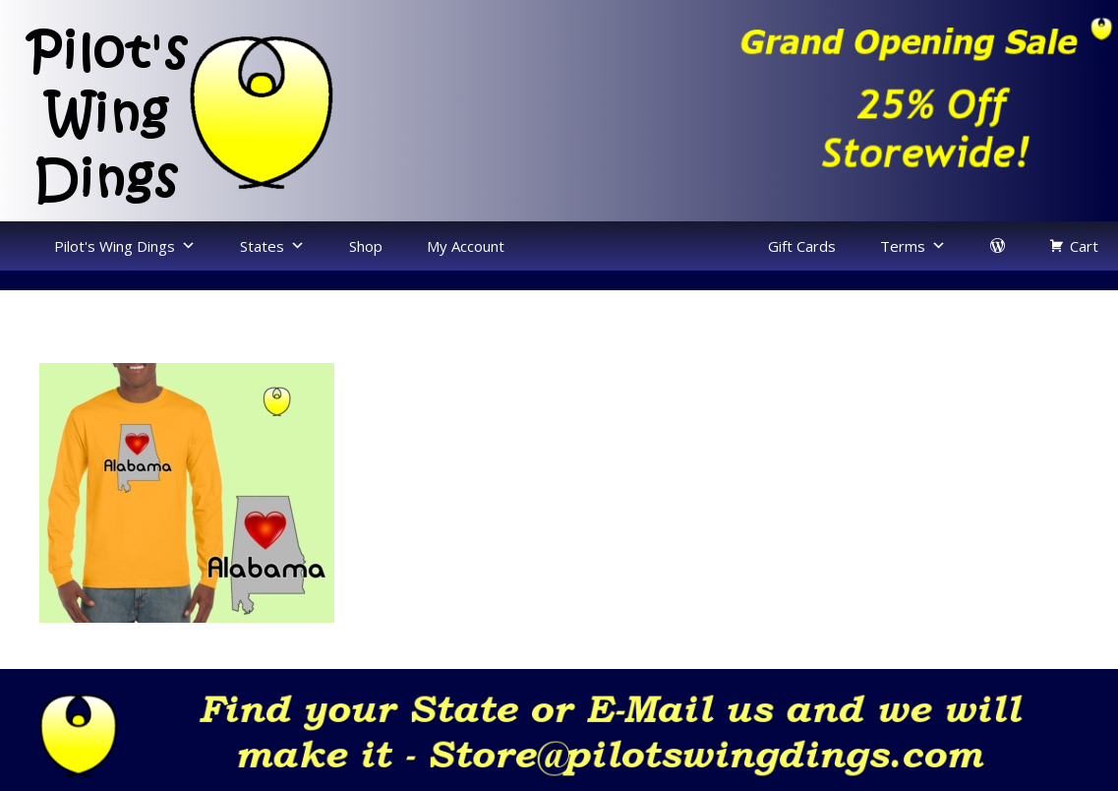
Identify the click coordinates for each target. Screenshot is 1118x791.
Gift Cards (802, 246)
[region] (839, 105)
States (262, 246)
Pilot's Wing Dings (114, 246)
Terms (902, 246)
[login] (998, 246)
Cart (1084, 246)
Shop (365, 246)
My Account (465, 246)
